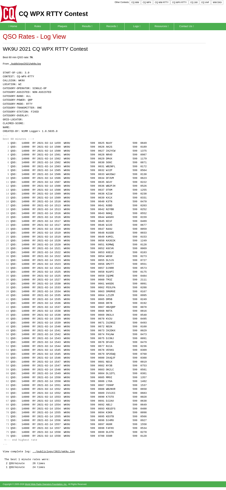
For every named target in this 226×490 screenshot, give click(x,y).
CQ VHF (205, 2)
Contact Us (186, 26)
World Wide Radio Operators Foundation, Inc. (46, 484)
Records (112, 26)
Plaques (62, 26)
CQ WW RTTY (162, 2)
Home (13, 26)
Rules (37, 26)
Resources (162, 26)
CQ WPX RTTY (179, 2)
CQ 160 (194, 2)
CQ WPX (147, 2)
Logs (137, 26)
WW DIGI (217, 2)
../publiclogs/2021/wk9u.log (25, 63)
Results (87, 26)
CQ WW (135, 2)
